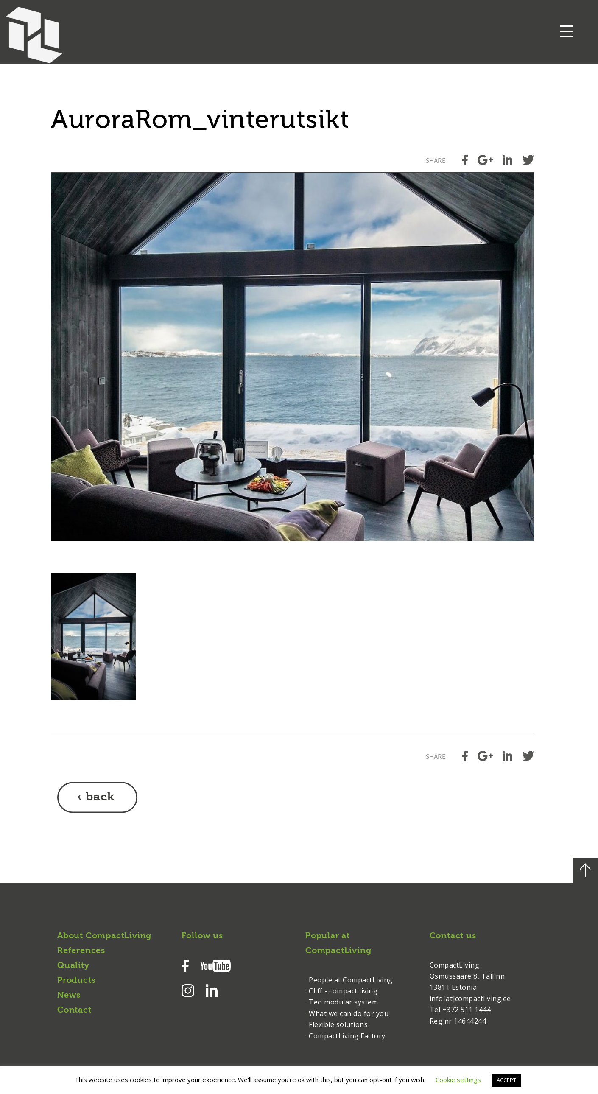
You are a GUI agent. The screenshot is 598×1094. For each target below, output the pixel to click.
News (69, 995)
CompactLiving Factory (347, 1036)
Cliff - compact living (343, 991)
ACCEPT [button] (506, 1080)
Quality (73, 966)
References (81, 951)
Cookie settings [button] (458, 1079)
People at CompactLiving (351, 980)
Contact (74, 1010)
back (100, 797)
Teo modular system (343, 1002)
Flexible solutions (338, 1024)
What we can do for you (348, 1013)
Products (76, 980)
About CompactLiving (104, 936)
